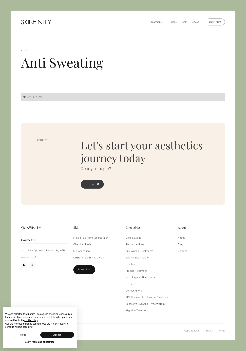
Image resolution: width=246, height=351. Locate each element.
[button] (157, 22)
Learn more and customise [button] (39, 342)
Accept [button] (57, 334)
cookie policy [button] (31, 320)
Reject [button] (22, 334)
